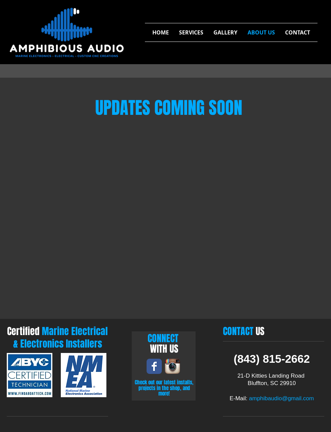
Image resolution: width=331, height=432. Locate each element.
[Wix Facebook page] (154, 366)
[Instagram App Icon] (172, 366)
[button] (191, 32)
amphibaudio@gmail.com (281, 398)
